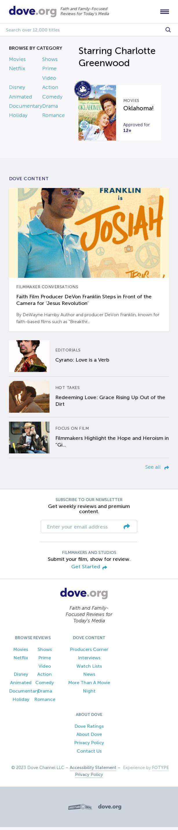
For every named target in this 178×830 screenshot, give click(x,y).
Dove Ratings (89, 729)
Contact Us (89, 753)
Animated (20, 100)
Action (50, 90)
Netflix (17, 72)
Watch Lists (89, 669)
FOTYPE (160, 770)
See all (157, 470)
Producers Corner (89, 652)
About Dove (89, 737)
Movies (17, 62)
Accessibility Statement (93, 770)
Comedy (52, 100)
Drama (50, 109)
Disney (17, 90)
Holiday (18, 118)
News (89, 677)
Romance (53, 118)
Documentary (25, 109)
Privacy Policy (89, 745)
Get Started (89, 570)
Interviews (89, 660)
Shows (50, 62)
